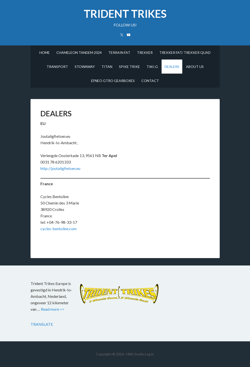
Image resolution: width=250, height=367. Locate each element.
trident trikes (125, 13)
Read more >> (52, 309)
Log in (149, 354)
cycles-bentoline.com (58, 228)
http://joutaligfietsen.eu (60, 168)
